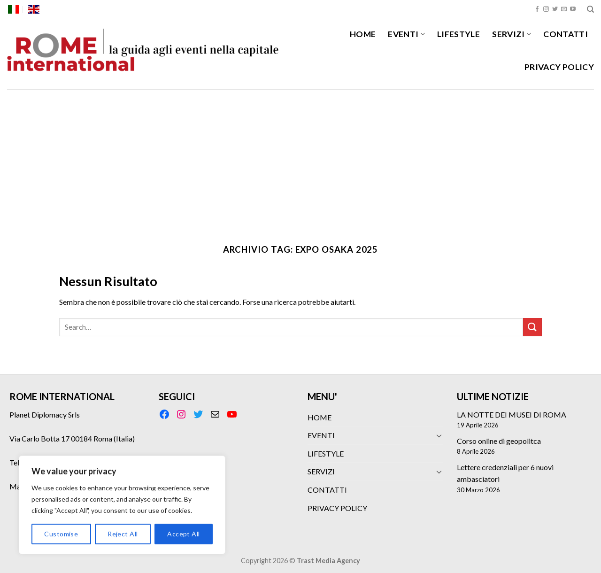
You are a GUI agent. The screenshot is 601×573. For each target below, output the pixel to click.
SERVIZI (511, 34)
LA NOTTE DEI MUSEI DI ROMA (511, 414)
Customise (61, 534)
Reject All (123, 534)
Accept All (183, 534)
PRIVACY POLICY (559, 67)
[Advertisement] (300, 159)
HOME (363, 34)
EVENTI (406, 34)
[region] (122, 505)
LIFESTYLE (458, 34)
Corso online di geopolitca (499, 440)
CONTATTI (565, 34)
